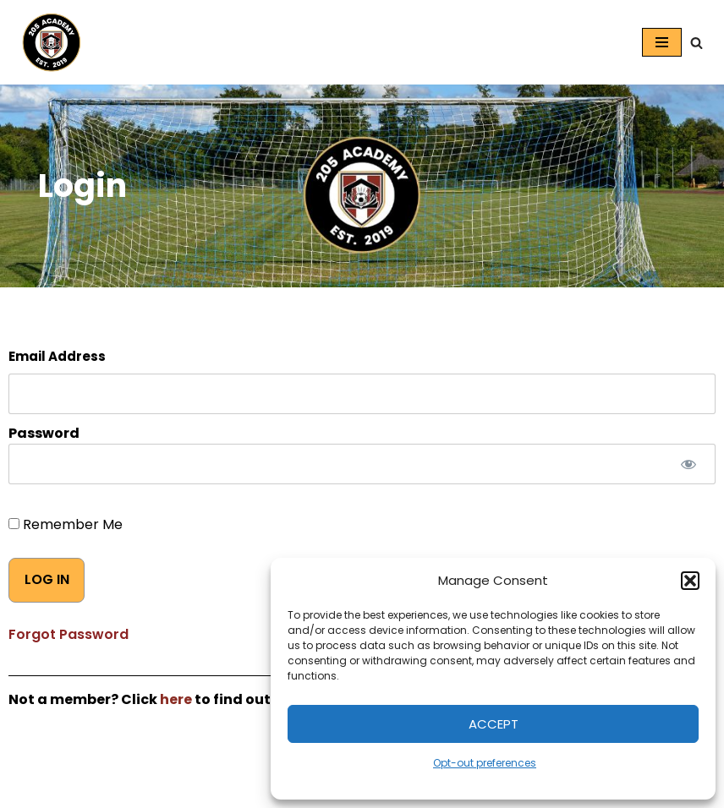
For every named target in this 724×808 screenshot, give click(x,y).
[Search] (696, 42)
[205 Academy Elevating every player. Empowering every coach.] (47, 42)
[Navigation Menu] (662, 42)
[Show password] (688, 464)
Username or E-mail (362, 357)
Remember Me (65, 524)
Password (44, 433)
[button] (690, 580)
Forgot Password (68, 634)
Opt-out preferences (484, 763)
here (176, 699)
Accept (493, 724)
